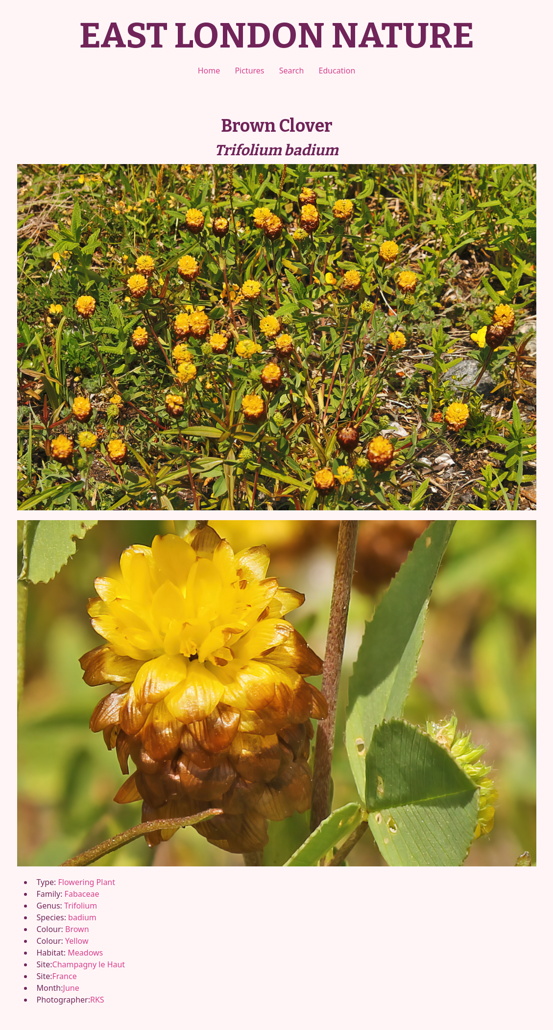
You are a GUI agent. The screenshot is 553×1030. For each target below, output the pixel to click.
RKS (97, 999)
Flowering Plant (86, 882)
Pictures (249, 70)
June (71, 987)
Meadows (85, 952)
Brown (77, 929)
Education (337, 70)
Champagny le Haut (88, 964)
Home (209, 70)
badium (82, 917)
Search (291, 70)
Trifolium (80, 905)
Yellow (76, 940)
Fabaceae (82, 893)
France (64, 976)
